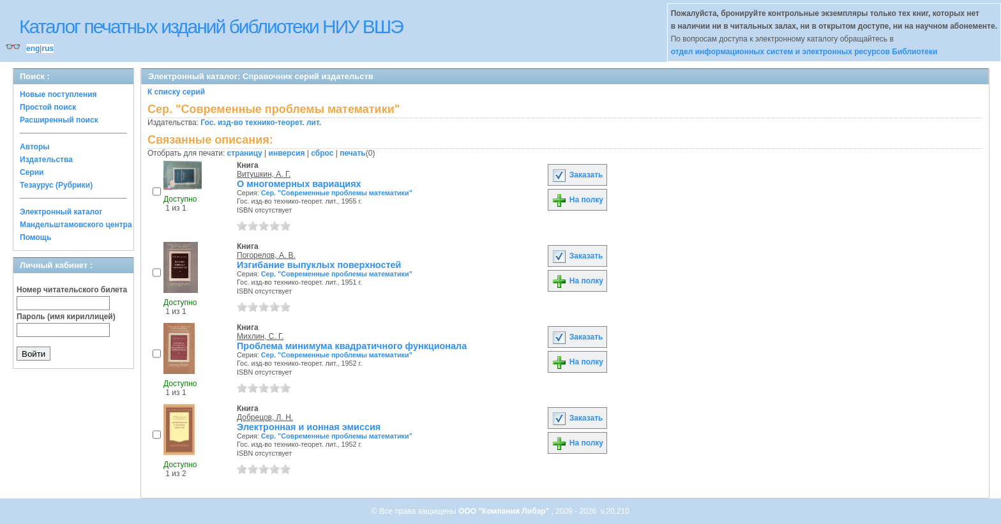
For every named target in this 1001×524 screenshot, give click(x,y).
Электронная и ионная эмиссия (308, 427)
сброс (322, 153)
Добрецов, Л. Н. (265, 417)
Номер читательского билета (72, 289)
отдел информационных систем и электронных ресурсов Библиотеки (804, 51)
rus (47, 48)
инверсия (287, 153)
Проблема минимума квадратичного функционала (352, 346)
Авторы (35, 146)
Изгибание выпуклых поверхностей (319, 265)
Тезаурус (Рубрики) (56, 185)
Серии (31, 172)
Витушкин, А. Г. (263, 174)
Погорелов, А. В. (266, 255)
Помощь (35, 237)
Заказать (577, 174)
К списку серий (176, 91)
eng (33, 48)
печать (353, 153)
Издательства (46, 159)
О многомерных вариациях (299, 184)
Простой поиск (48, 107)
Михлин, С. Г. (260, 336)
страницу (244, 153)
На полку (577, 199)
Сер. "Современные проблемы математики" (336, 193)
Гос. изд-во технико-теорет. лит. (260, 122)
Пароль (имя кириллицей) (66, 316)
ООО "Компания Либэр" (504, 511)
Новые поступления (58, 94)
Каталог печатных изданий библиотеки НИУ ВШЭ (211, 26)
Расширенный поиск (59, 120)
